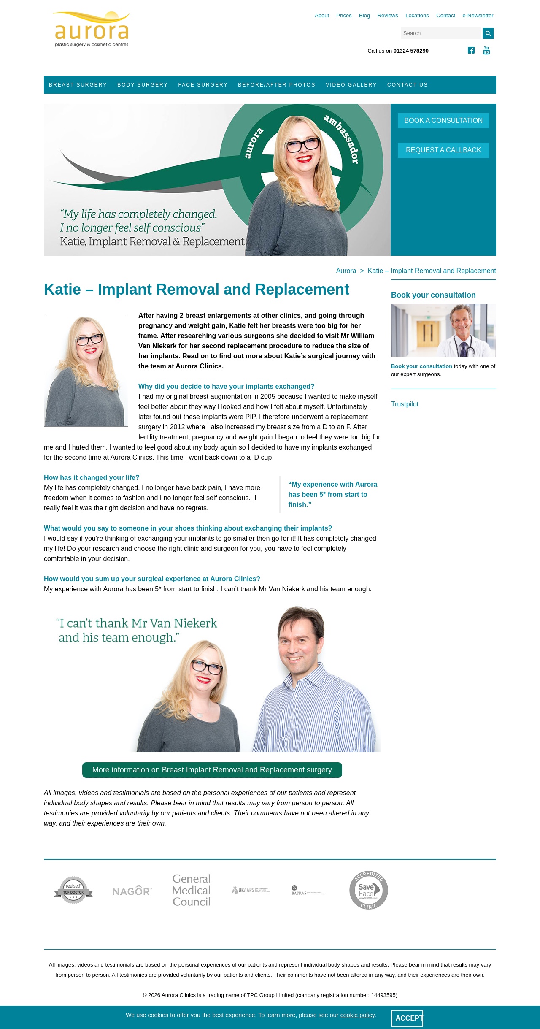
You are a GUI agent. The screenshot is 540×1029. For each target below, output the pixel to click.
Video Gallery (351, 85)
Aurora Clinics (91, 34)
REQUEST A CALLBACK (443, 150)
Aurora (346, 270)
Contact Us (407, 85)
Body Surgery (142, 85)
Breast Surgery (78, 85)
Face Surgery (203, 85)
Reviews (388, 15)
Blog (364, 15)
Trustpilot (404, 404)
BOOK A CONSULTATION (444, 120)
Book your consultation (421, 366)
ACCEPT (410, 1018)
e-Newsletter (478, 15)
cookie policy (357, 1015)
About (322, 15)
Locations (417, 15)
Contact (445, 15)
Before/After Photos (277, 85)
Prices (344, 15)
